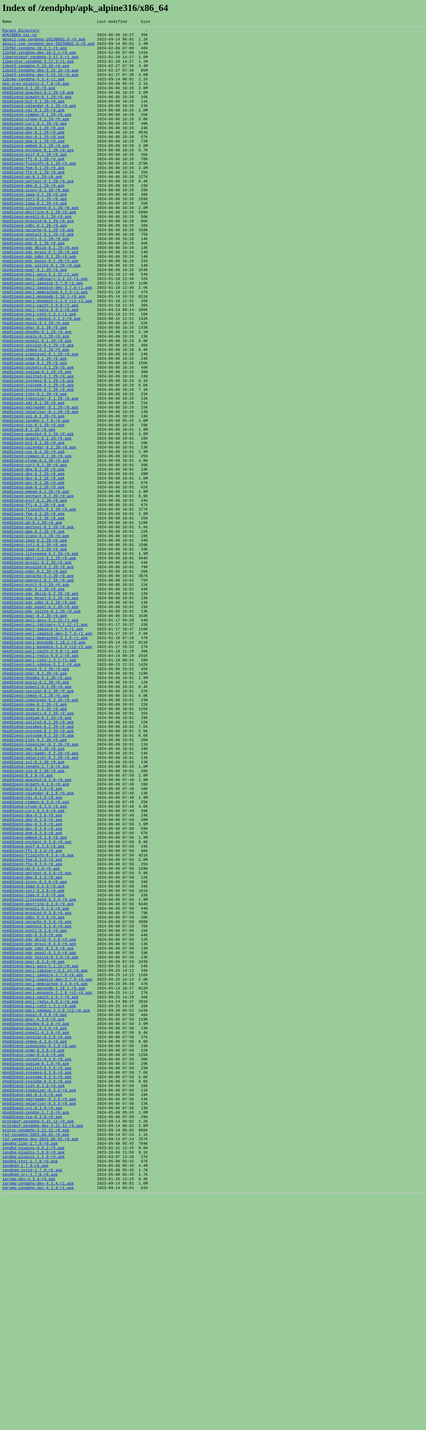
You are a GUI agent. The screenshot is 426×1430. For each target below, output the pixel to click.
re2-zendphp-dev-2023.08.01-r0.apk (40, 1362)
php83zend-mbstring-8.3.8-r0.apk (38, 1080)
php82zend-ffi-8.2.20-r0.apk (33, 601)
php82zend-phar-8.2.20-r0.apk (34, 803)
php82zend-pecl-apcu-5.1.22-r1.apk (40, 739)
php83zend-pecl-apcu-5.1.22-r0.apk (40, 1154)
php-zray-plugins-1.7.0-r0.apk (35, 95)
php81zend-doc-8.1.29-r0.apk (33, 159)
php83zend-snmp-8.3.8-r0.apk (33, 1256)
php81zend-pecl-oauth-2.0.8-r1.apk (40, 362)
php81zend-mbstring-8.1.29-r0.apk (39, 250)
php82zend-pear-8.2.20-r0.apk (34, 734)
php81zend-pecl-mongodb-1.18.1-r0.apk (43, 351)
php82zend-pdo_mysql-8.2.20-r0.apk (40, 713)
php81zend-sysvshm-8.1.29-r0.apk (38, 463)
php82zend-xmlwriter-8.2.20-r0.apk (40, 904)
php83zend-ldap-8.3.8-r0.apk (33, 1069)
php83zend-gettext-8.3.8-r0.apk (37, 1043)
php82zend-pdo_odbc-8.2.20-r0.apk (39, 718)
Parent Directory (20, 32)
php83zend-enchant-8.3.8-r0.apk (37, 1005)
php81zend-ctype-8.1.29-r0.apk (35, 138)
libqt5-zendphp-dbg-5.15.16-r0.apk (40, 79)
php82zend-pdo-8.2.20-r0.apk (33, 702)
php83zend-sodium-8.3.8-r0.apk (35, 1271)
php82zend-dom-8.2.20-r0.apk (33, 580)
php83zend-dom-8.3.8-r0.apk (32, 995)
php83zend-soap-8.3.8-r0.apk (33, 1261)
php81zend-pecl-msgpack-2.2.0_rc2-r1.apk (47, 356)
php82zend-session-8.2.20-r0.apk (38, 824)
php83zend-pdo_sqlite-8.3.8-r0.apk (40, 1144)
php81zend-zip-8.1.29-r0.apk (33, 505)
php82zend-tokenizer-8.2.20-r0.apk (40, 888)
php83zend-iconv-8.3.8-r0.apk (34, 1053)
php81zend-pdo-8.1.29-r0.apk (33, 287)
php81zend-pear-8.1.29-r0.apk (34, 319)
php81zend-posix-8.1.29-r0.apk (35, 399)
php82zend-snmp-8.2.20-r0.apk (34, 840)
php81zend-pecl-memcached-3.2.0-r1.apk (45, 346)
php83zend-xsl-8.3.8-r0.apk (32, 1325)
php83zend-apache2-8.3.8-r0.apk (37, 931)
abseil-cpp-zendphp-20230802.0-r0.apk (43, 42)
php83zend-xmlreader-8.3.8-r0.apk (39, 1314)
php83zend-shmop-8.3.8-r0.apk (34, 1245)
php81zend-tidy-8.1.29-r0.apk (34, 468)
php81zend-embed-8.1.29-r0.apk (35, 170)
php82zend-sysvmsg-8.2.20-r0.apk (38, 867)
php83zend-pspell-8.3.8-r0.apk (35, 1234)
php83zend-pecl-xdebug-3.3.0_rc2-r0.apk (46, 1208)
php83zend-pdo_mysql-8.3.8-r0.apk (39, 1128)
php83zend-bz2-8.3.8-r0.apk (32, 942)
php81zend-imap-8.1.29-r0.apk (34, 228)
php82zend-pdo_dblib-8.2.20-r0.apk (40, 707)
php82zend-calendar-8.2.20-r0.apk (39, 532)
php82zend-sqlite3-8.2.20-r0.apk (38, 862)
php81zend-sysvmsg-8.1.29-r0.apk (38, 452)
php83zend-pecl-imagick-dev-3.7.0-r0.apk (47, 1170)
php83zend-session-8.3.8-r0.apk (37, 1240)
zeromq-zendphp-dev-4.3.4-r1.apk (38, 1415)
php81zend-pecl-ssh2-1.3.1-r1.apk (39, 372)
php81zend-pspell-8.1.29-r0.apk (37, 404)
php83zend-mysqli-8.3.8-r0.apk (35, 1085)
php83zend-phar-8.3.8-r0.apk (33, 1218)
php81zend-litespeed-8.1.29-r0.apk (40, 244)
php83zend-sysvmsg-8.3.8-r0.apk (37, 1282)
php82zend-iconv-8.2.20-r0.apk (35, 638)
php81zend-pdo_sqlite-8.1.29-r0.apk (41, 314)
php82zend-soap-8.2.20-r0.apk (34, 846)
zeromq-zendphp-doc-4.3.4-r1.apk (38, 1420)
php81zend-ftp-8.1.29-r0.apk (33, 202)
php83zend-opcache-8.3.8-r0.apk (37, 1101)
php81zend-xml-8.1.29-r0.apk (33, 479)
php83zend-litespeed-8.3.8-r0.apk (39, 1075)
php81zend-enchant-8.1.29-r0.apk (38, 175)
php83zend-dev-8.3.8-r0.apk (32, 984)
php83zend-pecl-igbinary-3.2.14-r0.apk (45, 1160)
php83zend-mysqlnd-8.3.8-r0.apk (37, 1091)
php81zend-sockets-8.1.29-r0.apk (38, 436)
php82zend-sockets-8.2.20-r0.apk (38, 851)
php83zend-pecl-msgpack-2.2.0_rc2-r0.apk (47, 1186)
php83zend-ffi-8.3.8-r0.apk (32, 1016)
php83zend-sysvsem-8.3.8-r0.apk (37, 1287)
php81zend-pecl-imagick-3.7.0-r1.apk (42, 335)
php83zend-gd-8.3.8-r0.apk (31, 1037)
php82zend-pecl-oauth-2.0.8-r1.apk (40, 777)
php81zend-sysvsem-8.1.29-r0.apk (38, 457)
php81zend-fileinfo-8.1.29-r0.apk (39, 191)
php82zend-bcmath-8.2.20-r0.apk (37, 521)
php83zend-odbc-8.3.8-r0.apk (33, 1096)
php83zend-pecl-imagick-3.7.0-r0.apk (42, 1165)
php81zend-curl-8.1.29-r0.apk (34, 143)
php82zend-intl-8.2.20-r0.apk (34, 649)
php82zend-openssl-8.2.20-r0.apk (38, 691)
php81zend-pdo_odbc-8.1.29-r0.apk (39, 303)
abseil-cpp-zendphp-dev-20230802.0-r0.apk (48, 48)
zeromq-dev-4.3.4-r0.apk (28, 1410)
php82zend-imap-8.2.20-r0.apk (34, 644)
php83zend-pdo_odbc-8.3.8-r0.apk (38, 1133)
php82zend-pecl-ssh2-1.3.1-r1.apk (39, 787)
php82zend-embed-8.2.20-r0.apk (35, 585)
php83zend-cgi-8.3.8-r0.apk (32, 952)
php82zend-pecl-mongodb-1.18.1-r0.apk (43, 766)
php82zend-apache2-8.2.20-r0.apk (38, 516)
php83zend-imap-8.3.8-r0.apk (33, 1059)
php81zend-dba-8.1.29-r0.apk (33, 149)
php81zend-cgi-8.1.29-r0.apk (33, 127)
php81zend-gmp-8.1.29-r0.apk (33, 218)
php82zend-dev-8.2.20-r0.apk (33, 569)
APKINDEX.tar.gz (19, 37)
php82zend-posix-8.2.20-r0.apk (35, 814)
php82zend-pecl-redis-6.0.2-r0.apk (40, 782)
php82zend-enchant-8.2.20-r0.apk (38, 590)
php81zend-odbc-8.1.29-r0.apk (34, 266)
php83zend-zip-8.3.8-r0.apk (32, 1335)
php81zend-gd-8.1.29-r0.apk (32, 207)
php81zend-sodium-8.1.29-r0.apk (37, 441)
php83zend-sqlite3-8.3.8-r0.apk (37, 1277)
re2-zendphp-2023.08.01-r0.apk (35, 1357)
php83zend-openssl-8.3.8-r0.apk (37, 1107)
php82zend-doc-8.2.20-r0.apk (33, 574)
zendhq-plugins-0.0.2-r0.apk (33, 1373)
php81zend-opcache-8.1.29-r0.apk (38, 271)
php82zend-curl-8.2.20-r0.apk (34, 553)
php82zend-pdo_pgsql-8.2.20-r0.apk (40, 723)
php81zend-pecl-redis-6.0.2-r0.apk (40, 367)
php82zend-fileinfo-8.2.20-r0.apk (39, 606)
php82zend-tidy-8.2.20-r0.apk (34, 883)
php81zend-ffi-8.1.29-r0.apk (33, 186)
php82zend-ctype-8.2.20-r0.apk (35, 548)
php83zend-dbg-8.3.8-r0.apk (32, 979)
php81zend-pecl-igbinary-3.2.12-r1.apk (45, 330)
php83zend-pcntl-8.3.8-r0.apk (34, 1112)
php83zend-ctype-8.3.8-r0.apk (34, 963)
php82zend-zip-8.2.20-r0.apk (33, 920)
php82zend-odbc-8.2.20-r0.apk (34, 681)
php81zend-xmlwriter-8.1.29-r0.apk (40, 489)
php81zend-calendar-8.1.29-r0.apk (39, 122)
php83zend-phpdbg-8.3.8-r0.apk (35, 1224)
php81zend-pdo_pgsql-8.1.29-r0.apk (40, 308)
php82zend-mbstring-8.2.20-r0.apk (39, 665)
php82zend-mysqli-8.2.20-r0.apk (37, 670)
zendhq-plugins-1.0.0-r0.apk (33, 1378)
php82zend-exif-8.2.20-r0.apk (34, 596)
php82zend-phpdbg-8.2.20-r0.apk (37, 809)
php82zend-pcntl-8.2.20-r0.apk (35, 697)
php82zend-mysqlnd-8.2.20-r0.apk (38, 675)
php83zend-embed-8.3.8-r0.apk (34, 1000)
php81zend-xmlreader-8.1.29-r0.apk (40, 484)
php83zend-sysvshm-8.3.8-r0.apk (37, 1293)
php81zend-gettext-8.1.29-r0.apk (38, 213)
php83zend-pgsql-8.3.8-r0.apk (34, 1213)
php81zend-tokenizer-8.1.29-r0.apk (40, 473)
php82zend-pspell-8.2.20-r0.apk (37, 819)
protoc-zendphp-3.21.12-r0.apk (35, 1351)
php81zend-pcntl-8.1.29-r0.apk (35, 282)
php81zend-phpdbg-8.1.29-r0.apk (37, 393)
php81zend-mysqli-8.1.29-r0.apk (37, 255)
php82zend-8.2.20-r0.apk (28, 511)
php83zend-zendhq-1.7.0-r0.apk (35, 1330)
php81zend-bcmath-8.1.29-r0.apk (37, 111)
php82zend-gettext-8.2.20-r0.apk (38, 628)
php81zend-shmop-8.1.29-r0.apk (35, 415)
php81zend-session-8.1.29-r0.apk (38, 409)
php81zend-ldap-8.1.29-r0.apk (34, 239)
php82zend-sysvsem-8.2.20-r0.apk (38, 872)
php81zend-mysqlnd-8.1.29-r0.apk (38, 260)
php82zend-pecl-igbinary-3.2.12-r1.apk (45, 745)
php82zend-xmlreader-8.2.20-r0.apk (40, 899)
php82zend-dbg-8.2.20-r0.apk (33, 564)
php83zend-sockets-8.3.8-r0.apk (37, 1266)
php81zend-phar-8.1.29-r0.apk (34, 388)
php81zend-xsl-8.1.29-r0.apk (33, 495)
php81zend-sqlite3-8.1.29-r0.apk (38, 447)
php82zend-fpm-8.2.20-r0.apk (33, 612)
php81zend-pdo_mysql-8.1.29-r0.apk (40, 298)
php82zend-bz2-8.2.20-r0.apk (33, 526)
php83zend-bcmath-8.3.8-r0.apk (35, 936)
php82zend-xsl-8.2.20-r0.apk (33, 910)
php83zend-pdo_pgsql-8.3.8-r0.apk (39, 1138)
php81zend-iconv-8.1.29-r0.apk (35, 223)
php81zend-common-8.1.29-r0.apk (37, 133)
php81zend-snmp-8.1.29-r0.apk (34, 425)
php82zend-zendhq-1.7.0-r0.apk (35, 915)
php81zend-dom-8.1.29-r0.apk (33, 165)
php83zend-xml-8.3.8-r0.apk (32, 1309)
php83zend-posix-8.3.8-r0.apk (34, 1229)
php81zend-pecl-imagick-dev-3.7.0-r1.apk (47, 340)
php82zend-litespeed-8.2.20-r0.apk (40, 660)
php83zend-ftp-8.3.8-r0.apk (32, 1032)
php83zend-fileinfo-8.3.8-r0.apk (38, 1021)
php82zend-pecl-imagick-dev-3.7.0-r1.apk (47, 755)
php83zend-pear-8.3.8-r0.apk (33, 1149)
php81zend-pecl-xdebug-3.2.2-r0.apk (41, 377)
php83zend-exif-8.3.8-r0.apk (33, 1011)
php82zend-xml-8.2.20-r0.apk (33, 894)
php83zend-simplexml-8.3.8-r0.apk (39, 1250)
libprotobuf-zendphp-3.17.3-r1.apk (40, 64)
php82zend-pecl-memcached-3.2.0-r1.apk (45, 761)
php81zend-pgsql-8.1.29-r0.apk (35, 383)
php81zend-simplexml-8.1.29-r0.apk (40, 420)
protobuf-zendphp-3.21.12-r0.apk (38, 1341)
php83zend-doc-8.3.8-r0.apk (32, 989)
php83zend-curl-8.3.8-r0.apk (33, 968)
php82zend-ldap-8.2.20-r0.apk (34, 654)
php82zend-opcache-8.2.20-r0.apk (38, 686)
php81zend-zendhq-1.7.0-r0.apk (35, 500)
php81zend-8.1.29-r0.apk (28, 101)
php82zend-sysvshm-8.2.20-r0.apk (38, 878)
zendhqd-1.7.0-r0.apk (25, 1394)
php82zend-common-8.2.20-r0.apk (37, 542)
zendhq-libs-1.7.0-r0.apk (30, 1367)
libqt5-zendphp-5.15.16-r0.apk (35, 74)
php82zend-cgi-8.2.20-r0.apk (33, 537)
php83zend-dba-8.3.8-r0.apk (32, 973)
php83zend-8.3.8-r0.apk (27, 926)
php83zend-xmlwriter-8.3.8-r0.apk (39, 1319)
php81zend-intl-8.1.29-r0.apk (34, 234)
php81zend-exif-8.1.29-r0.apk (34, 181)
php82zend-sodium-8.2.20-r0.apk (37, 856)
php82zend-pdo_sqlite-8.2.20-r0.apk (41, 729)
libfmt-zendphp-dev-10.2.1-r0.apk (39, 58)
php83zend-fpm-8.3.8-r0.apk (32, 1027)
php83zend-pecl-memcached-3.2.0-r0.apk (45, 1176)
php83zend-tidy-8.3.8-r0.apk (33, 1298)
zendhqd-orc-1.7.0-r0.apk (30, 1405)
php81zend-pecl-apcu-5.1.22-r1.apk (40, 324)
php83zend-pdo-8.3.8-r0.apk (32, 1117)
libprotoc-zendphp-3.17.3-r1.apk (38, 69)
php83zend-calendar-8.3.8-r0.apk (38, 947)
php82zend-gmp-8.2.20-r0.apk (33, 633)
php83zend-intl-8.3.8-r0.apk (33, 1064)
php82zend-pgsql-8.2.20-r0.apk (35, 798)
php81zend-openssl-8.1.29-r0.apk (38, 276)
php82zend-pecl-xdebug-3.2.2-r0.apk (41, 793)
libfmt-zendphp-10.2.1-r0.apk (34, 53)
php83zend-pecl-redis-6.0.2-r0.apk (40, 1197)
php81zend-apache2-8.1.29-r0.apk (38, 106)
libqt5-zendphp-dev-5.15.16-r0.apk (40, 85)
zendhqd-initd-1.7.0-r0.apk (32, 1399)
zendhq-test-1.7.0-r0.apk (30, 1389)
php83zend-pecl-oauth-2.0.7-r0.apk (40, 1192)
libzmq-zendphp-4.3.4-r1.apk (33, 90)
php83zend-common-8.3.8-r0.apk (35, 958)
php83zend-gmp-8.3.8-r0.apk (32, 1048)
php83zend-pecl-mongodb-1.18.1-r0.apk (43, 1181)
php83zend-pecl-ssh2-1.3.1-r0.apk (39, 1202)
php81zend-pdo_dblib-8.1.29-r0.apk (40, 292)
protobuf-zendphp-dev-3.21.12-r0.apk (42, 1346)
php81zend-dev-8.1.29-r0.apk (33, 154)
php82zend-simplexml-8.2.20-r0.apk (40, 835)
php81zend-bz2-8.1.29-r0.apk (33, 117)
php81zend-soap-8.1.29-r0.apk (34, 431)
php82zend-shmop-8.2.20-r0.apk (35, 830)
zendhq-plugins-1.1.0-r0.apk (33, 1383)
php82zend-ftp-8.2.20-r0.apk (33, 617)
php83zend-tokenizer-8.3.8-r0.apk (39, 1303)
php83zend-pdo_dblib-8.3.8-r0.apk (39, 1122)
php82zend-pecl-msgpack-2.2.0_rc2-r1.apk (47, 771)
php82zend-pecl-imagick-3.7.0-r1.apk (42, 750)
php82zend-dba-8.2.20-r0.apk (33, 558)
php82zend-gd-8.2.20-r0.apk (32, 622)
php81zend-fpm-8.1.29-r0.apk (33, 197)
